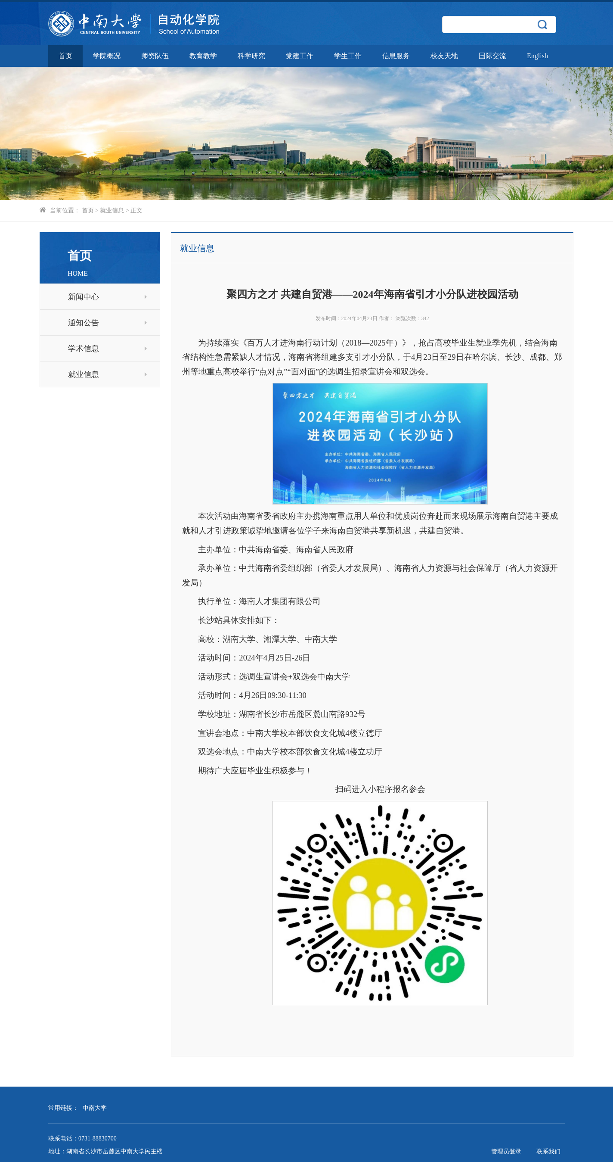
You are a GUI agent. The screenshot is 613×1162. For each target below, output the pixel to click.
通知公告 (107, 322)
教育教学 (203, 55)
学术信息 (107, 348)
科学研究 (251, 55)
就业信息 (112, 210)
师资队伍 (155, 55)
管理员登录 (506, 1151)
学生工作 (348, 55)
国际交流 (492, 55)
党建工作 (299, 55)
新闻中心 (107, 297)
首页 (65, 55)
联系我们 (548, 1151)
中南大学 (95, 1108)
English (537, 55)
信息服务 (396, 55)
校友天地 (444, 55)
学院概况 (107, 55)
